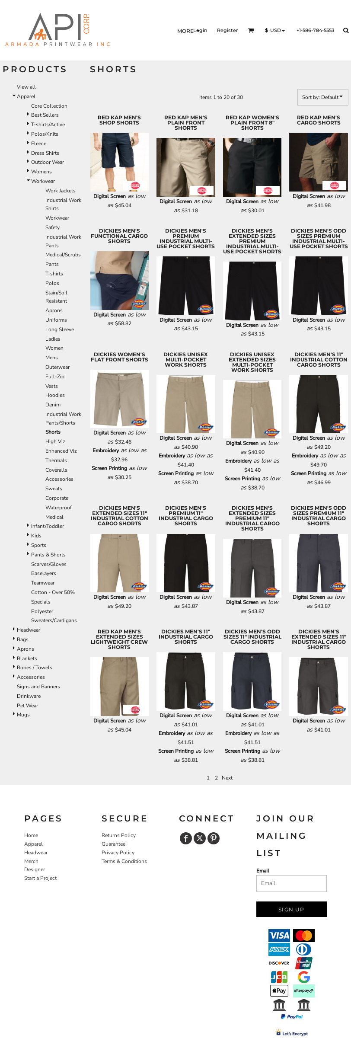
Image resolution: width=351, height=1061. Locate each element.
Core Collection (49, 105)
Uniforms (56, 319)
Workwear (43, 181)
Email (262, 870)
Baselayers (43, 573)
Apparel (26, 96)
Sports (38, 545)
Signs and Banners (38, 686)
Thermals (56, 460)
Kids (36, 535)
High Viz (55, 441)
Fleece (38, 143)
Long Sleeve (59, 329)
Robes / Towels (34, 667)
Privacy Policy (118, 852)
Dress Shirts (45, 153)
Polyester (42, 611)
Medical (54, 517)
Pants (52, 264)
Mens (51, 357)
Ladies (53, 339)
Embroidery (106, 450)
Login (200, 30)
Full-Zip (54, 376)
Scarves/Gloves (49, 564)
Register (227, 30)
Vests (51, 386)
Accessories (59, 479)
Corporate (56, 498)
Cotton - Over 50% (53, 592)
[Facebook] (186, 838)
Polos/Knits (44, 134)
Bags (23, 639)
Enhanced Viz (61, 450)
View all (26, 86)
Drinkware (29, 696)
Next (227, 777)
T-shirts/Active (48, 124)
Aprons (54, 310)
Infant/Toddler (47, 526)
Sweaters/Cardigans (54, 620)
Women (54, 348)
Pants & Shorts (48, 554)
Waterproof (58, 507)
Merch (31, 861)
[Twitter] (200, 838)
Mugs (23, 714)
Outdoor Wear (47, 162)
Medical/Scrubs (63, 254)
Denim (53, 404)
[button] (251, 30)
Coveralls (56, 470)
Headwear (28, 629)
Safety (52, 227)
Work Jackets (60, 190)
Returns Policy (119, 835)
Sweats (53, 488)
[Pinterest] (213, 838)
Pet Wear (27, 705)
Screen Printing (109, 468)
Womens (41, 171)
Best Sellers (45, 115)
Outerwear (57, 367)
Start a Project (40, 878)
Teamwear (42, 582)
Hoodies (55, 395)
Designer (34, 869)
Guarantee (113, 843)
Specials (41, 601)
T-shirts (54, 273)
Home (31, 835)
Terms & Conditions (124, 861)
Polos (52, 283)
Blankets (27, 658)
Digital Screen (109, 196)
